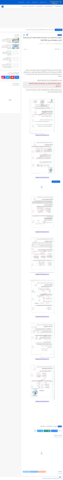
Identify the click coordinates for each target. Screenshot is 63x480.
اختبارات (55, 426)
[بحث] (2, 7)
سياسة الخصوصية (43, 2)
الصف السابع (41, 80)
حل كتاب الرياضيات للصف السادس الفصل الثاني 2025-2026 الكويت (6, 47)
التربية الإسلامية (49, 426)
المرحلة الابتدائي (40, 6)
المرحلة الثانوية (58, 6)
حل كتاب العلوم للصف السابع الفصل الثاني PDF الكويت (7, 60)
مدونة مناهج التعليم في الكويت (47, 478)
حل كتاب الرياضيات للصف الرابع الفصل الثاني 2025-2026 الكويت (6, 53)
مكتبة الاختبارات (31, 6)
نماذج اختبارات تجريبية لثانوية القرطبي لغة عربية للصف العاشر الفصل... (40, 29)
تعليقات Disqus (26, 471)
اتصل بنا (28, 2)
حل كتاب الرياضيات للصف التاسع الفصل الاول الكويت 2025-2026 (6, 41)
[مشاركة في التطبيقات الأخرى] (35, 431)
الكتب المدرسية (21, 2)
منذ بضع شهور (8, 38)
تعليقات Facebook (34, 471)
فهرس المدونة (34, 2)
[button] (54, 431)
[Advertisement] (31, 18)
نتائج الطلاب (24, 6)
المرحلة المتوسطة (49, 6)
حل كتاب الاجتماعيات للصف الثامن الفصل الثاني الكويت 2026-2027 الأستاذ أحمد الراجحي (6, 66)
